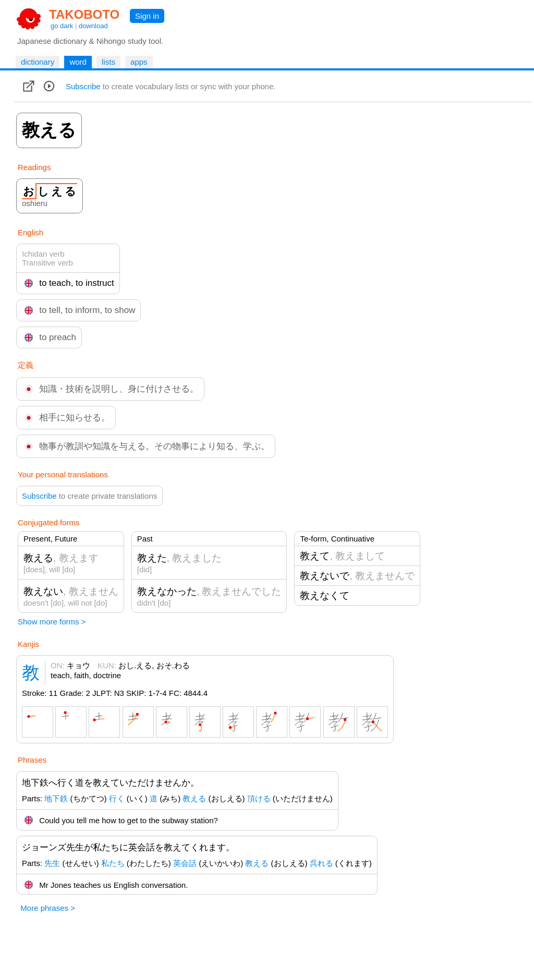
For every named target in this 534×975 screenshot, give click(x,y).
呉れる (321, 863)
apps (139, 61)
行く (117, 798)
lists (108, 61)
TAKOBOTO (84, 14)
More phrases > (47, 908)
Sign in (147, 15)
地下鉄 (56, 798)
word (78, 61)
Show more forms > (52, 621)
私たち (113, 863)
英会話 (185, 863)
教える (194, 798)
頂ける (259, 798)
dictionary (37, 61)
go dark (62, 26)
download (93, 26)
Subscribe (83, 86)
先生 (52, 863)
